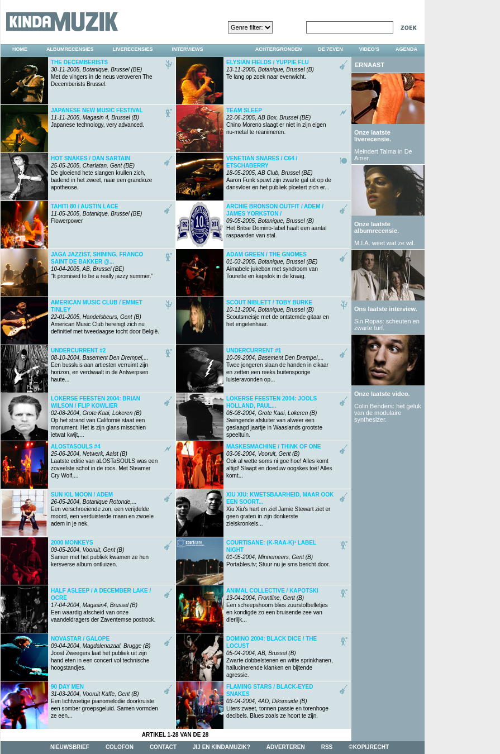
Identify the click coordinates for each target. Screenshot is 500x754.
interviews (187, 49)
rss (327, 747)
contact (163, 747)
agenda (406, 49)
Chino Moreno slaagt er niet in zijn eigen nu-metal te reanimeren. (276, 121)
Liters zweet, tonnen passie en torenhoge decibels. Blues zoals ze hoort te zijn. (277, 701)
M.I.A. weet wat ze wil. (384, 243)
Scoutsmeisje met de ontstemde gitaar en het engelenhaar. (277, 313)
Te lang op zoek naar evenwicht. (270, 69)
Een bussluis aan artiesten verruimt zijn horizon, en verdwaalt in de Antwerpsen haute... (100, 365)
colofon (120, 747)
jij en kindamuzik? (221, 747)
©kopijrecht (369, 747)
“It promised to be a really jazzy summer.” (102, 265)
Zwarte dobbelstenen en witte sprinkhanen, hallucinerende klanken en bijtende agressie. (279, 654)
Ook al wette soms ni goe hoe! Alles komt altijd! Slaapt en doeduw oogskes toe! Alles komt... (279, 461)
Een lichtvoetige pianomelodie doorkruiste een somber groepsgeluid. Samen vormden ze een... (104, 701)
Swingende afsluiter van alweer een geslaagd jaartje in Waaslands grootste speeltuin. (274, 414)
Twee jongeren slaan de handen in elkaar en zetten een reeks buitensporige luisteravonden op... (277, 365)
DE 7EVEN (330, 49)
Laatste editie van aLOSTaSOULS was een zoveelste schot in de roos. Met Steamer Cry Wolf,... (104, 461)
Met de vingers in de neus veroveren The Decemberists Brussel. (102, 73)
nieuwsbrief (69, 747)
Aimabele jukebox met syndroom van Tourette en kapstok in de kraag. (272, 265)
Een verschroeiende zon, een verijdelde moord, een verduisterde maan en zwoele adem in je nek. (102, 509)
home (19, 49)
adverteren (285, 747)
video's (369, 49)
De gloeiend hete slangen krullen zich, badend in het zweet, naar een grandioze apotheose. (101, 172)
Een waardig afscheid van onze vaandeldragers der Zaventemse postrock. (103, 605)
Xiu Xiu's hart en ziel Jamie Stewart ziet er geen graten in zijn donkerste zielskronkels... (280, 509)
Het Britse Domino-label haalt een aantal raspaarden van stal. (276, 220)
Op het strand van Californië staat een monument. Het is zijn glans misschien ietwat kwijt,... (98, 414)
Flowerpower (96, 213)
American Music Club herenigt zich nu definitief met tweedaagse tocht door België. (105, 317)
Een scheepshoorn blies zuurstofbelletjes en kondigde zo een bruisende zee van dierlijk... (277, 605)
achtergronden (278, 49)
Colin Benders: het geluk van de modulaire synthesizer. (387, 413)
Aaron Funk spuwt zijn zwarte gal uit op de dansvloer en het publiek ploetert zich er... (278, 172)
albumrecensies (70, 49)
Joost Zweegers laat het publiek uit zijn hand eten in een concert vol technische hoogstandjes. (100, 653)
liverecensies (133, 49)
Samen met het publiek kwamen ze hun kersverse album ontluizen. (100, 553)
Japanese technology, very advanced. (97, 117)
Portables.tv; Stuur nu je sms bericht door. (278, 553)
